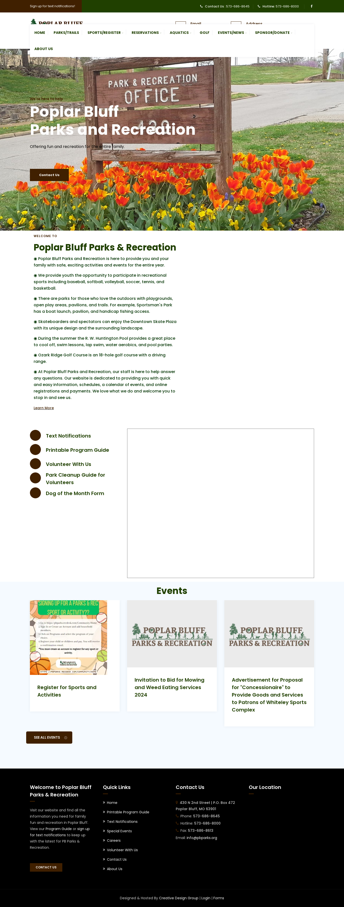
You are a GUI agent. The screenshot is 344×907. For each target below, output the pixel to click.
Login (205, 898)
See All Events (50, 737)
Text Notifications (68, 435)
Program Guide (59, 828)
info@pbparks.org (202, 837)
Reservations (145, 32)
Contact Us (49, 175)
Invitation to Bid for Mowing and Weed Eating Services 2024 (169, 687)
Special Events (119, 831)
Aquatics (179, 32)
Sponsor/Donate (272, 32)
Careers (114, 840)
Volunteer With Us (68, 464)
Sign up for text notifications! (52, 6)
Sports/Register (104, 32)
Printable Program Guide (77, 450)
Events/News (231, 32)
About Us (43, 48)
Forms (218, 898)
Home (39, 32)
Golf (204, 32)
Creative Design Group (178, 898)
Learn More (44, 407)
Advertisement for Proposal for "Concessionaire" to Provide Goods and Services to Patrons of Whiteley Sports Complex (269, 694)
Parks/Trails (66, 32)
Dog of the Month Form (75, 493)
